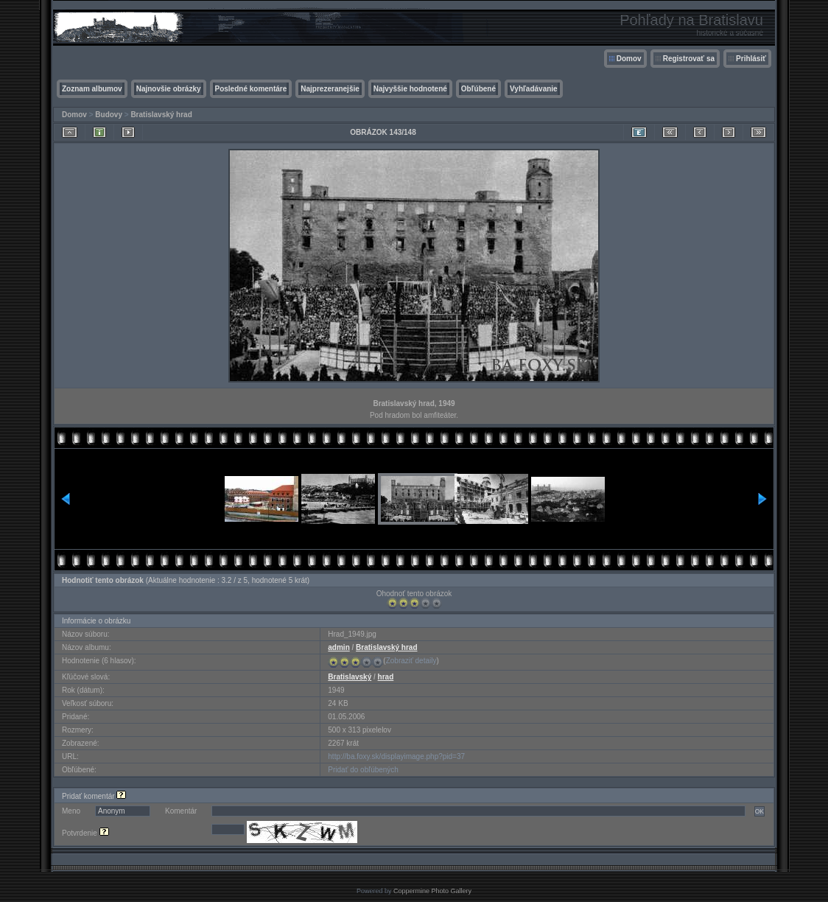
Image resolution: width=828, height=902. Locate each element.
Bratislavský (349, 677)
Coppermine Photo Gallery (432, 891)
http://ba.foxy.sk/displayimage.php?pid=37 (396, 756)
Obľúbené (478, 89)
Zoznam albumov (92, 89)
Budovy (108, 115)
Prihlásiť (751, 59)
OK (759, 811)
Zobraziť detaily (411, 661)
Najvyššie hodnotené (410, 89)
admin (338, 647)
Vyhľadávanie (534, 89)
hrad (386, 677)
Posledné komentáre (251, 89)
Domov (629, 59)
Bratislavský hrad (161, 115)
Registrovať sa (689, 59)
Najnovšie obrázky (168, 89)
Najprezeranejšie (330, 89)
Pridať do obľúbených (363, 770)
